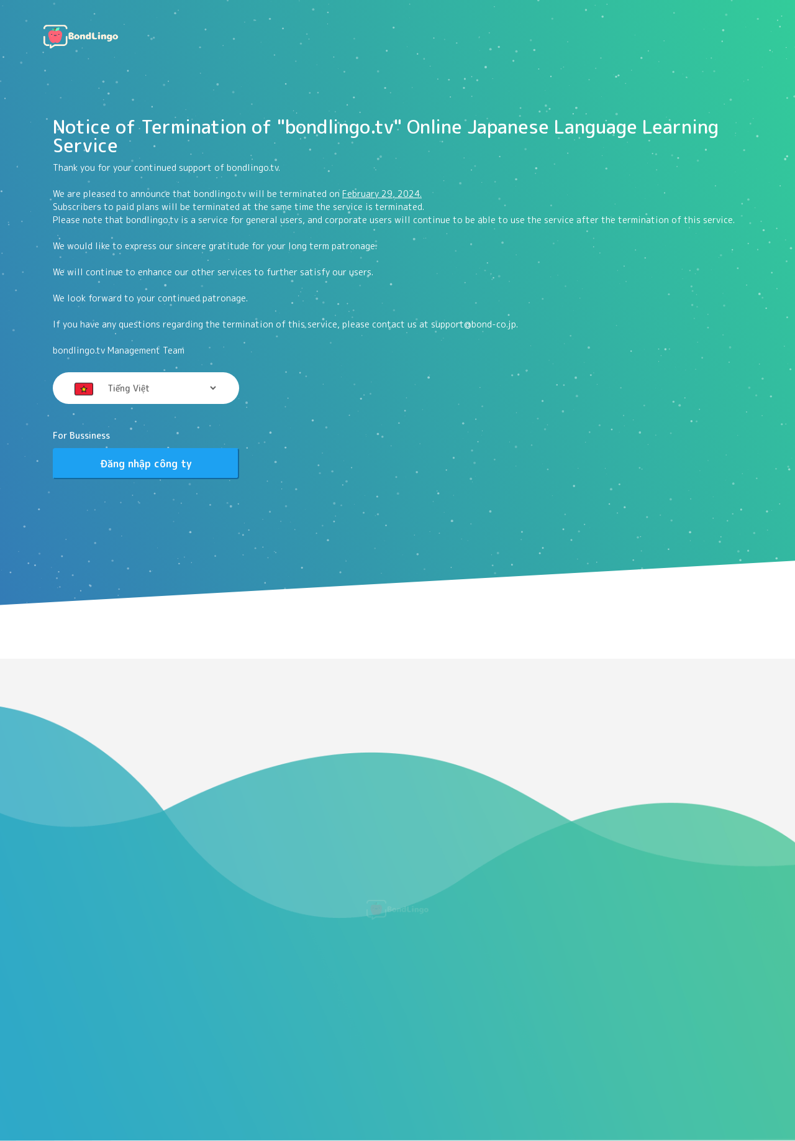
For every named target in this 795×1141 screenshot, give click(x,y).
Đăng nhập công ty (146, 463)
